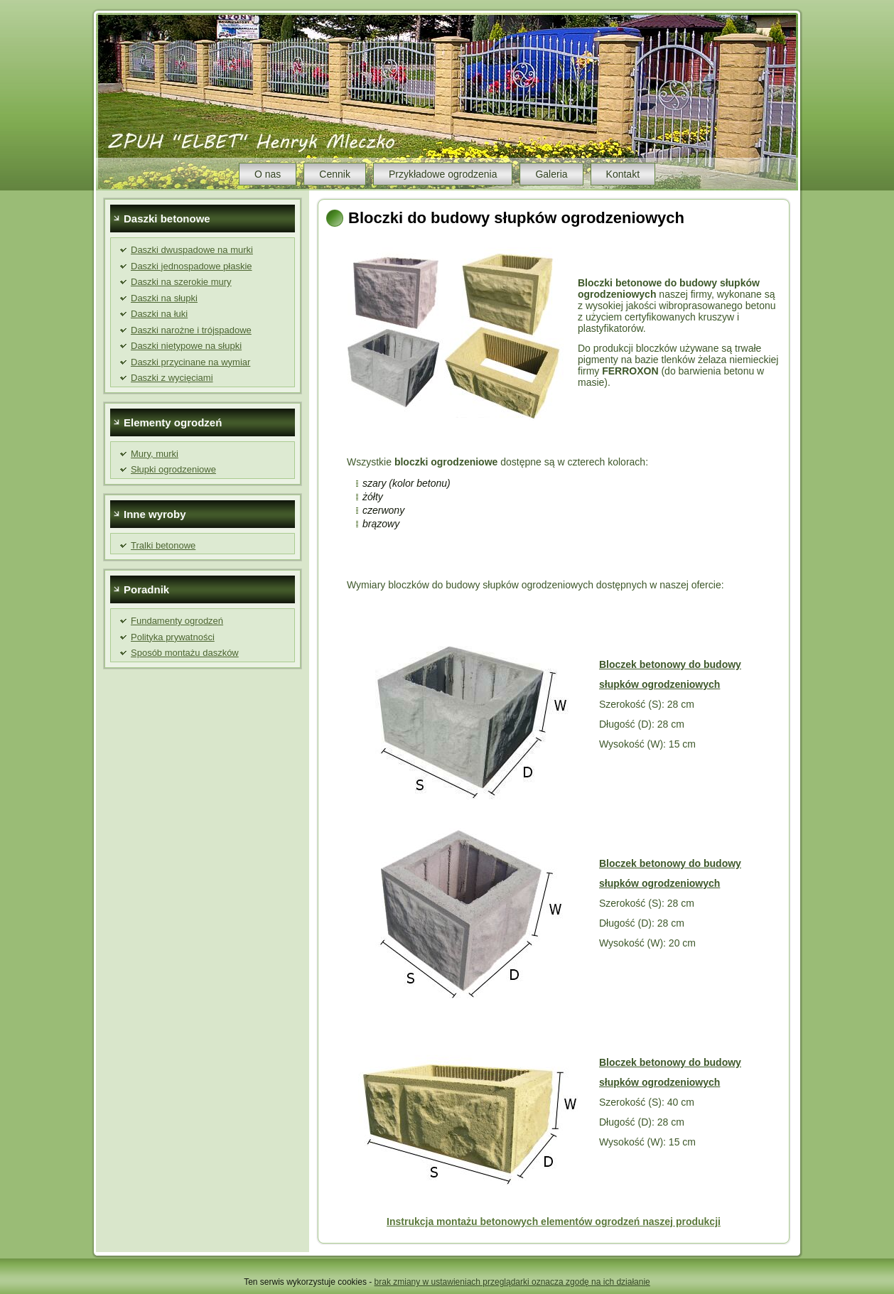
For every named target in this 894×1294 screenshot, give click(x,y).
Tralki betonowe (163, 545)
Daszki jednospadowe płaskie (191, 266)
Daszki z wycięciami (172, 377)
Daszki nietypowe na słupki (186, 345)
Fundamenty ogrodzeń (177, 620)
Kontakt (623, 174)
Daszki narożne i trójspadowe (191, 330)
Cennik (334, 174)
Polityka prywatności (173, 637)
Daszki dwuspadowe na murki (192, 249)
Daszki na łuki (159, 313)
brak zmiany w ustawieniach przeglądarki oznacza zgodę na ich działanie (512, 1282)
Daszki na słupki (164, 298)
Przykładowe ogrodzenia (443, 174)
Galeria (551, 174)
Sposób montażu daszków (185, 652)
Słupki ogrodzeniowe (173, 469)
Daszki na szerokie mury (181, 281)
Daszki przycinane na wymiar (190, 362)
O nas (267, 174)
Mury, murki (154, 453)
